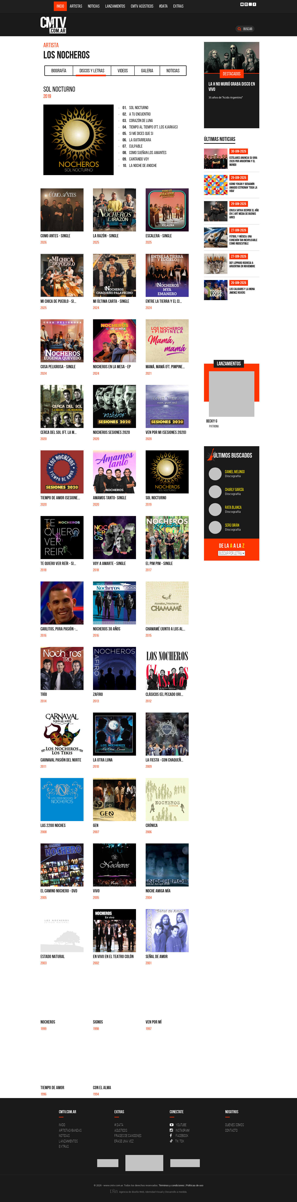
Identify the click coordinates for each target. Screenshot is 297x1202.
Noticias (94, 6)
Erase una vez (124, 1141)
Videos (123, 70)
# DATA (118, 1125)
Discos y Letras (91, 72)
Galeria (147, 70)
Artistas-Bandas (70, 1130)
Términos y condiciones (171, 1185)
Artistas (76, 6)
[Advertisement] (232, 329)
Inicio (60, 6)
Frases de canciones (127, 1136)
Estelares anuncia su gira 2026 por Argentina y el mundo (243, 161)
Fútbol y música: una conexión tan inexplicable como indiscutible (243, 240)
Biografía (58, 70)
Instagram (180, 1130)
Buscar (245, 29)
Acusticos (120, 1130)
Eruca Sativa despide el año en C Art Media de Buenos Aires (244, 213)
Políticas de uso (194, 1185)
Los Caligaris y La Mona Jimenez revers (242, 290)
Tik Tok (177, 1141)
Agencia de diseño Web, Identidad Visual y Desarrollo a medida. (148, 1191)
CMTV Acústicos (142, 6)
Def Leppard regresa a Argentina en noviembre (242, 264)
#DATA (163, 6)
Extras (178, 6)
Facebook (179, 1136)
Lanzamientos (115, 6)
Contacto (231, 1130)
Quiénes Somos (234, 1125)
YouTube (178, 1125)
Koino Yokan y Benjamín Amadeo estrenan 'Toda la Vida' (243, 187)
